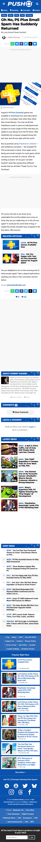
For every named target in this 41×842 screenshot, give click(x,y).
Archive (32, 645)
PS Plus (29, 15)
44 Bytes (25, 802)
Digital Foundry (28, 814)
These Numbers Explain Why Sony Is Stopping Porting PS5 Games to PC (22, 568)
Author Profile (16, 397)
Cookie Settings (13, 649)
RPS (32, 822)
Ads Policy (23, 645)
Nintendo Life (18, 810)
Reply (27, 397)
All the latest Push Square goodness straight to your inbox (20, 831)
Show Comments (20, 412)
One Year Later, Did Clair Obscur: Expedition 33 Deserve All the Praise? (22, 583)
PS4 (22, 15)
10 (14, 480)
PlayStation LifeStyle (27, 144)
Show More (20, 772)
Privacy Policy (30, 641)
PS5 (16, 15)
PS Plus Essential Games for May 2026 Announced (23, 560)
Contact (20, 641)
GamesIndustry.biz (15, 822)
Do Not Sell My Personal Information (20, 804)
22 (25, 297)
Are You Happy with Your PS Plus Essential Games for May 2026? (22, 576)
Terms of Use (11, 645)
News (4, 15)
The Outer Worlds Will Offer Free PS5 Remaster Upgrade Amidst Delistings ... (22, 607)
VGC (36, 818)
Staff (21, 637)
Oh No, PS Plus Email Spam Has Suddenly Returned (20, 24)
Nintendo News (9, 818)
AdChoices (33, 802)
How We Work (30, 637)
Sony (10, 15)
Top (7, 637)
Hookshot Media (18, 800)
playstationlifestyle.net (16, 285)
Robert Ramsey (14, 37)
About (14, 637)
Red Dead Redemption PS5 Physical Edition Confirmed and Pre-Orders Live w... (21, 591)
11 (14, 496)
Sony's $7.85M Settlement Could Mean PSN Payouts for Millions (22, 599)
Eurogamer (27, 818)
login (31, 426)
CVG (26, 822)
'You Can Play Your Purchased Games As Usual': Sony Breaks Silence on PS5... (22, 552)
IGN (19, 818)
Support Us (9, 641)
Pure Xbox (30, 810)
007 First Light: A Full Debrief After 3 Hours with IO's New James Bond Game (22, 623)
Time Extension (13, 814)
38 (14, 510)
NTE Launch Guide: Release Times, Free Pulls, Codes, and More (21, 615)
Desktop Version (28, 649)
